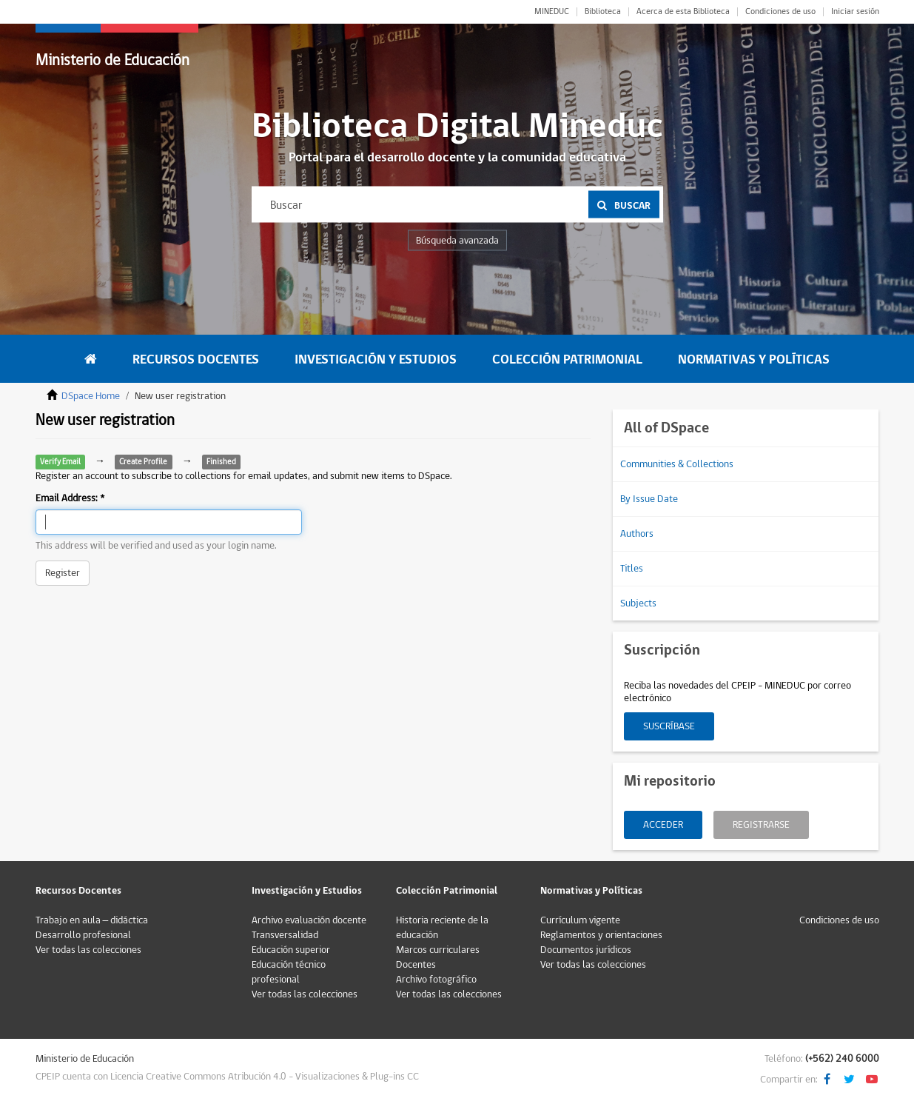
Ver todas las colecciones (88, 950)
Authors (636, 533)
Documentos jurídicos (585, 950)
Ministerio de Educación (112, 60)
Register (62, 573)
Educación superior (291, 950)
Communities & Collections (676, 464)
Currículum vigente (580, 920)
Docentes (416, 964)
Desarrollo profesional (83, 935)
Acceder (663, 824)
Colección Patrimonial (567, 359)
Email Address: (68, 498)
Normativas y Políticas (754, 359)
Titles (631, 568)
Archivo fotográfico (436, 979)
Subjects (638, 603)
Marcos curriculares (438, 950)
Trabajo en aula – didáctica (92, 920)
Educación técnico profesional (289, 972)
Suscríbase (669, 726)
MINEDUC (551, 11)
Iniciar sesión (855, 11)
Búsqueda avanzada (457, 240)
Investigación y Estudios (376, 359)
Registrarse (761, 824)
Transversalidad (285, 935)
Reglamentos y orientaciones (601, 935)
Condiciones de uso (780, 11)
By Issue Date (649, 499)
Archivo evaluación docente (309, 920)
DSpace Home (90, 396)
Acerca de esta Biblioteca (683, 11)
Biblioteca (603, 11)
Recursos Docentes (195, 359)
